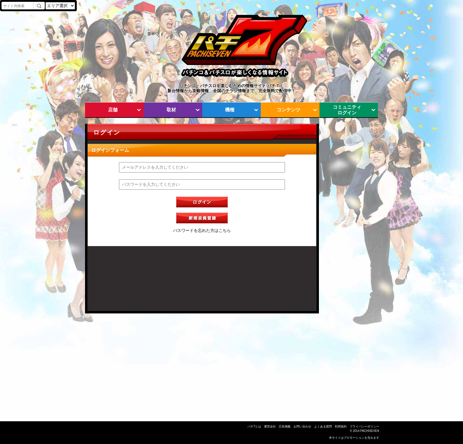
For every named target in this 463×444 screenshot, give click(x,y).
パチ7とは (254, 426)
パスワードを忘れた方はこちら (202, 230)
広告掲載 (285, 426)
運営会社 (270, 426)
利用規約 (341, 426)
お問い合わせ (302, 426)
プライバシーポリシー (364, 426)
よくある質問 (323, 426)
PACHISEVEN (369, 430)
